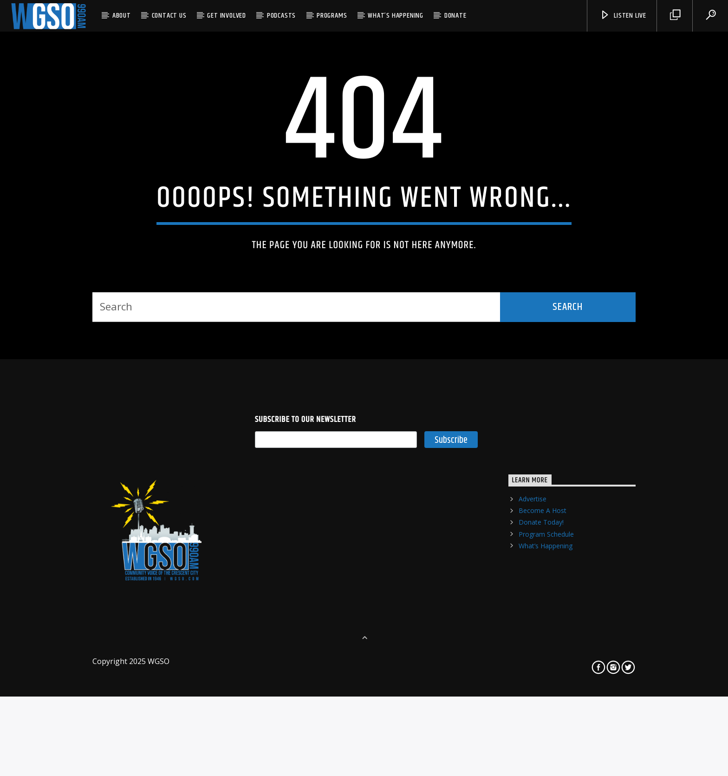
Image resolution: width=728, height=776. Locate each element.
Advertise (532, 633)
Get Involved (226, 15)
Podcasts (281, 15)
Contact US (169, 15)
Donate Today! (541, 656)
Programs (332, 15)
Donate (455, 15)
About (121, 15)
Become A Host (542, 645)
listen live (623, 15)
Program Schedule (546, 668)
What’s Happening (395, 15)
